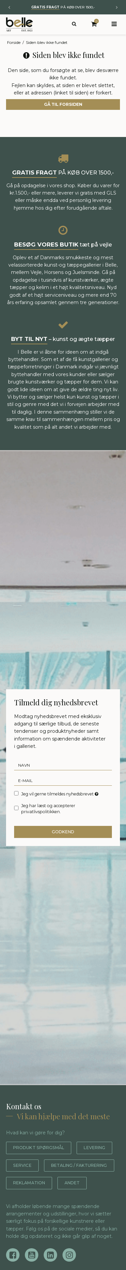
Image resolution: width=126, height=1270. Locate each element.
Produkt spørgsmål (42, 1147)
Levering (26, 1165)
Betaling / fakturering (46, 1182)
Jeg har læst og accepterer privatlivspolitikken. (48, 808)
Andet (78, 1200)
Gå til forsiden (63, 104)
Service (69, 1165)
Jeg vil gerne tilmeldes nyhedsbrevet (59, 793)
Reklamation (31, 1200)
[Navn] (63, 765)
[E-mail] (63, 780)
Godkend (63, 831)
